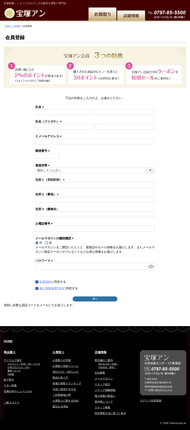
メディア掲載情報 (105, 390)
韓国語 (163, 2)
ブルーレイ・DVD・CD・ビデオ (23, 364)
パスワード (44, 260)
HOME (8, 341)
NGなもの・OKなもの (65, 371)
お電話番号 (44, 223)
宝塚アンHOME (12, 26)
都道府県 (43, 165)
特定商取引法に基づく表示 (110, 413)
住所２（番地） (47, 194)
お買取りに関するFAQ (66, 400)
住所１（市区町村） (50, 179)
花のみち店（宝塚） (108, 364)
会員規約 (45, 281)
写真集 (10, 374)
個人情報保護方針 (51, 288)
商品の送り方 (60, 377)
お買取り (58, 352)
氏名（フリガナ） (49, 121)
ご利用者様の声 (62, 394)
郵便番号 (43, 150)
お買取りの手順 (62, 360)
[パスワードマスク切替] (150, 266)
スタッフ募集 (102, 407)
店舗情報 (101, 352)
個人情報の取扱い (105, 395)
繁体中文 (137, 2)
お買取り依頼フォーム (66, 366)
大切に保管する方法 (64, 389)
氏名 (40, 107)
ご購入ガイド (11, 402)
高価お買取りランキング (67, 383)
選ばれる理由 (60, 406)
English (124, 2)
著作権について (104, 401)
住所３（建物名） (47, 209)
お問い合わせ (177, 2)
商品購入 (10, 352)
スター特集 (10, 385)
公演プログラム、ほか (18, 367)
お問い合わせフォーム (160, 389)
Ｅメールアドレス (49, 136)
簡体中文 (151, 2)
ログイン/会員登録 (151, 400)
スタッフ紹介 (102, 384)
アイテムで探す (13, 360)
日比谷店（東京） (107, 367)
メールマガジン (104, 378)
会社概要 (100, 372)
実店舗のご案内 (104, 360)
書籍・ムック (14, 370)
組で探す (9, 379)
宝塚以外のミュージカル (18, 391)
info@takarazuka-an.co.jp (158, 386)
